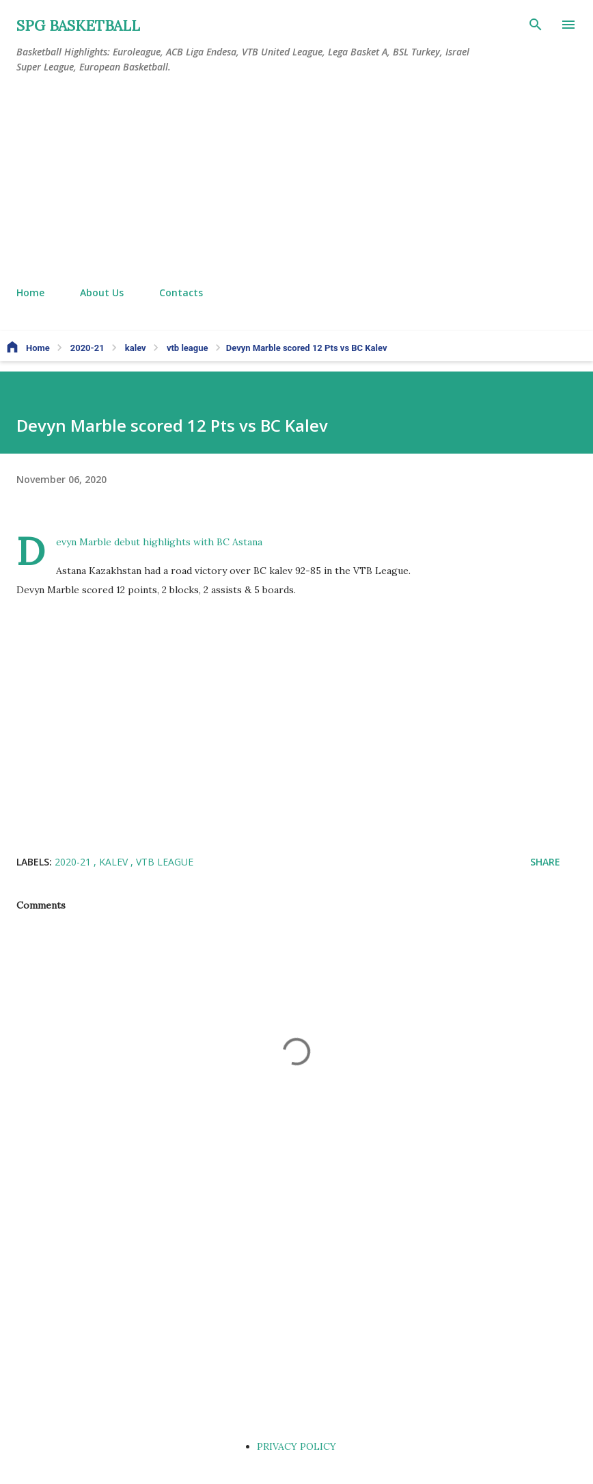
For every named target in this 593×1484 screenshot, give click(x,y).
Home (30, 292)
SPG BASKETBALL (78, 25)
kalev (114, 861)
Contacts (181, 292)
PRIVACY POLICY (296, 1446)
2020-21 (74, 861)
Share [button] (545, 861)
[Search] (535, 24)
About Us (102, 292)
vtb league (164, 861)
